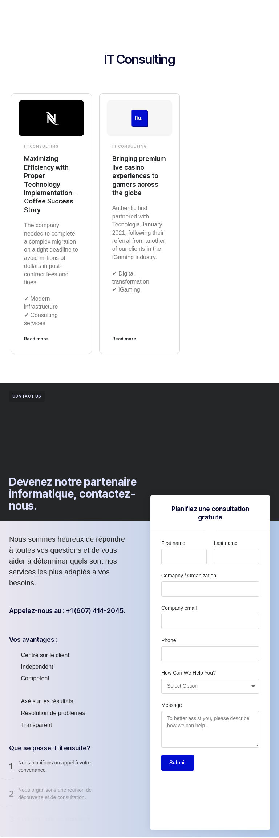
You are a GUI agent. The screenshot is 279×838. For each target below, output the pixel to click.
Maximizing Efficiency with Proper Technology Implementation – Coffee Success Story (50, 184)
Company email (179, 608)
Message (171, 705)
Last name (226, 543)
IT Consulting (41, 146)
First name (173, 543)
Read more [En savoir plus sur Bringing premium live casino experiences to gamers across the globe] (124, 338)
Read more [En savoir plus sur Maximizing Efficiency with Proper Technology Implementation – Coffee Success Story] (36, 338)
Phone (168, 640)
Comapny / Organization (188, 575)
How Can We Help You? (188, 673)
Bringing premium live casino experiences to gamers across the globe (139, 176)
